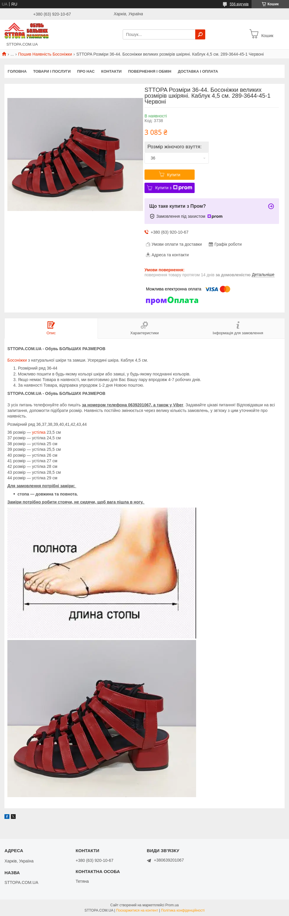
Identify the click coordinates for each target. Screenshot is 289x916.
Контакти (111, 71)
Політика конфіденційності (183, 910)
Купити (173, 174)
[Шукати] (200, 34)
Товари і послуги (51, 71)
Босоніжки (17, 360)
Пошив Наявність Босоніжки (45, 54)
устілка (39, 432)
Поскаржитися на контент (137, 910)
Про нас (86, 71)
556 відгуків (239, 4)
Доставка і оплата (198, 71)
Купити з (173, 187)
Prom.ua (172, 905)
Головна (17, 71)
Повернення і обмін (149, 71)
